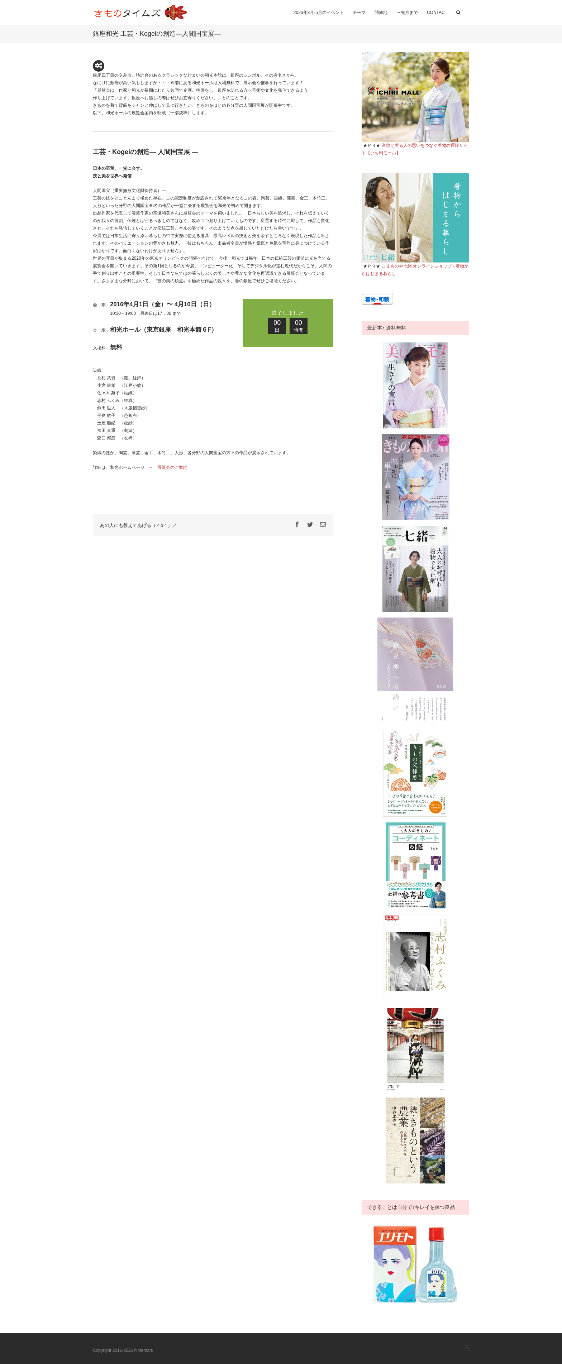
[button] (458, 12)
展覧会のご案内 (172, 467)
